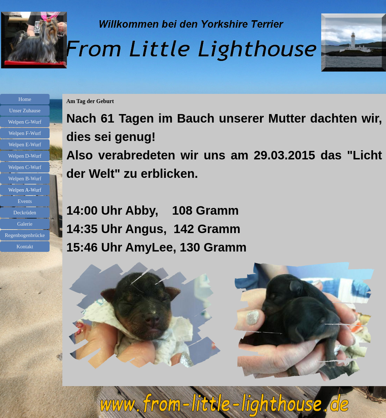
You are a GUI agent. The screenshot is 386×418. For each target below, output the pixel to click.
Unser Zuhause (24, 110)
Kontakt (24, 246)
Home (24, 99)
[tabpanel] (224, 182)
